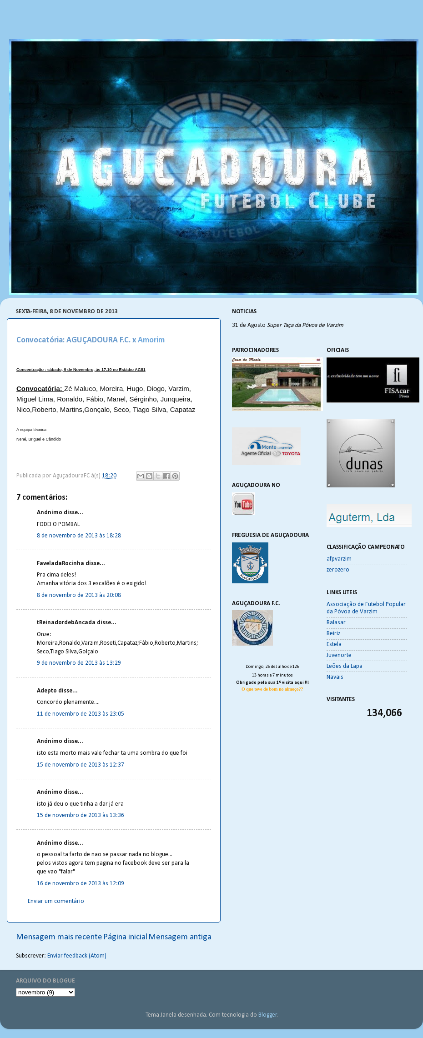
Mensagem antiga (180, 937)
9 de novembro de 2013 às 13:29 (79, 663)
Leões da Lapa (345, 666)
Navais (335, 677)
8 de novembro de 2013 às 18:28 (79, 536)
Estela (334, 644)
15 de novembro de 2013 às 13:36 (80, 815)
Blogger (267, 1015)
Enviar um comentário (56, 901)
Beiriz (333, 634)
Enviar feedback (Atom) (76, 956)
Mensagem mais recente (59, 937)
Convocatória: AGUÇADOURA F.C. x (76, 340)
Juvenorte (339, 655)
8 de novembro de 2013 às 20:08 (79, 595)
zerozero (338, 570)
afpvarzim (339, 559)
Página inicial (125, 937)
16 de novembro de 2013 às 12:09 (80, 884)
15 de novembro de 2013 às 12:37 (80, 765)
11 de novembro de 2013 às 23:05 (80, 714)
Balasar (336, 623)
